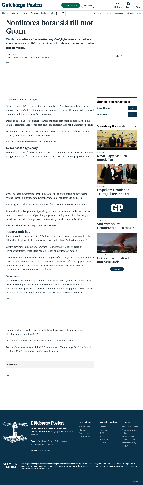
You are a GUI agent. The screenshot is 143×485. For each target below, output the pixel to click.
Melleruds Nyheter (75, 466)
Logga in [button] (88, 5)
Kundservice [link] (119, 13)
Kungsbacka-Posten (28, 466)
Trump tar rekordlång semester (43, 225)
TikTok (103, 433)
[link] (22, 5)
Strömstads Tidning (123, 466)
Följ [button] (132, 108)
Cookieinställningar (130, 439)
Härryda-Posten (129, 464)
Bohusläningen (94, 464)
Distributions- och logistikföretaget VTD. (35, 469)
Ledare (44, 13)
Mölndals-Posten (88, 466)
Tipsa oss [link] (108, 13)
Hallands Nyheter (106, 464)
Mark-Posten (63, 466)
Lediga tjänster (128, 433)
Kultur (53, 13)
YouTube (104, 439)
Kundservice (83, 433)
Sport (25, 13)
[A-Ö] (57, 13)
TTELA (132, 466)
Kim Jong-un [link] (103, 114)
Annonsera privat (129, 430)
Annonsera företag (130, 426)
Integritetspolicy (129, 442)
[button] (63, 13)
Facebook (104, 426)
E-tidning (82, 430)
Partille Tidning (100, 466)
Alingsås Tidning (82, 464)
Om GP (125, 446)
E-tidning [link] (97, 13)
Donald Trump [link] (103, 108)
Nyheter (6, 13)
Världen (11, 39)
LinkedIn (104, 442)
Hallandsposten (118, 464)
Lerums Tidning (53, 466)
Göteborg (16, 13)
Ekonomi (35, 13)
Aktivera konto (84, 436)
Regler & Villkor (128, 436)
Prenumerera (84, 426)
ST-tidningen (110, 466)
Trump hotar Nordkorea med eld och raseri (37, 142)
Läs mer (117, 269)
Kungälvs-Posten (41, 466)
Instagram (104, 430)
